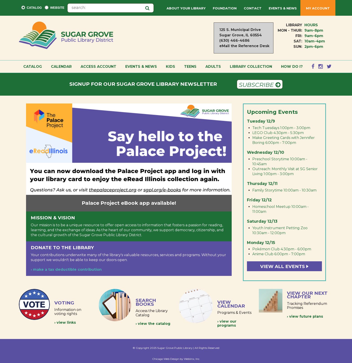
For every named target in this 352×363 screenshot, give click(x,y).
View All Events (284, 266)
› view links (65, 322)
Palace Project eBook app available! (129, 203)
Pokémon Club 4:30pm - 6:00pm (281, 249)
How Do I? (292, 66)
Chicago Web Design (165, 359)
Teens (190, 66)
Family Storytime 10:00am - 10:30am (284, 190)
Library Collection (251, 66)
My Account (318, 8)
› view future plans (305, 316)
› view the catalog (153, 323)
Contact (253, 8)
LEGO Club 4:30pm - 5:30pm (278, 133)
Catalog (34, 7)
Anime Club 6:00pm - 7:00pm (278, 254)
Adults (213, 66)
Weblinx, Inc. (192, 359)
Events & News (283, 8)
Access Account (98, 66)
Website (57, 7)
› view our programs (226, 323)
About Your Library (186, 8)
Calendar (61, 66)
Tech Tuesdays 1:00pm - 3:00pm (281, 128)
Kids (170, 66)
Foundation (225, 8)
